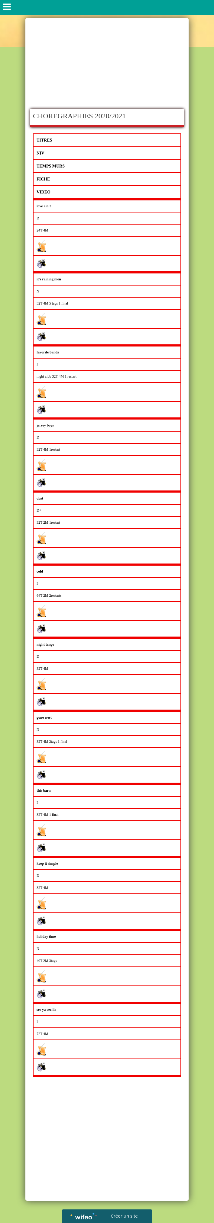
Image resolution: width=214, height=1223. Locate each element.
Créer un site (124, 1216)
